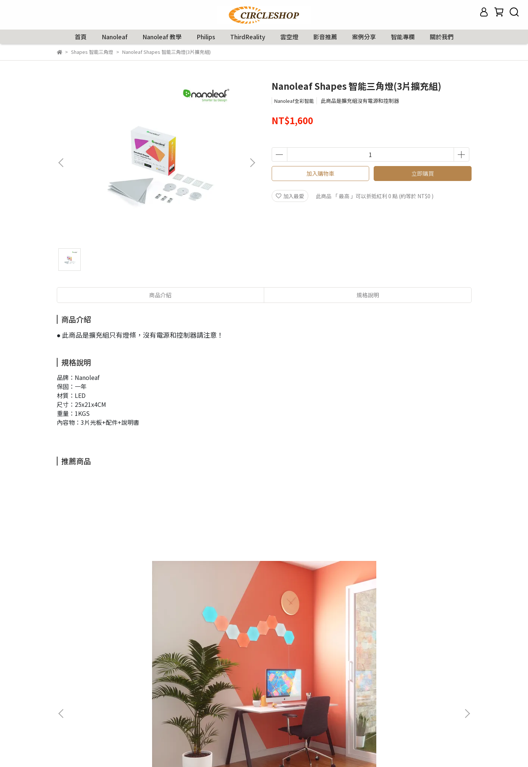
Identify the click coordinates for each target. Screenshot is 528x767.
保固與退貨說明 (75, 707)
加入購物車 (320, 173)
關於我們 (442, 37)
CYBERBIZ (297, 748)
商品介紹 (160, 295)
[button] (252, 162)
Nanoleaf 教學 (162, 37)
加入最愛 (290, 196)
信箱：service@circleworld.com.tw (244, 707)
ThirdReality (247, 37)
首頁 (81, 37)
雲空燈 (289, 37)
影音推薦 (325, 37)
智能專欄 (403, 37)
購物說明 (67, 696)
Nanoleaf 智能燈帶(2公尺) (415, 589)
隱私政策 (67, 718)
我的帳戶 (67, 684)
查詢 (62, 673)
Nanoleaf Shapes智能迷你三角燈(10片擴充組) (213, 593)
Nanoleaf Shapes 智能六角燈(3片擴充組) (314, 593)
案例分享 (364, 37)
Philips (206, 37)
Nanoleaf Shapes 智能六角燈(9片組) (112, 593)
